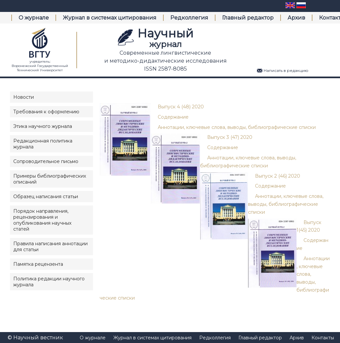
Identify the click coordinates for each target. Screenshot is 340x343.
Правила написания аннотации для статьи (50, 247)
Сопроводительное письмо (45, 161)
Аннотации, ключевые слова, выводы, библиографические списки (237, 127)
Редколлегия (189, 18)
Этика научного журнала (42, 126)
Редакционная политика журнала (42, 144)
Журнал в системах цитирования (109, 18)
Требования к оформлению (46, 112)
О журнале (34, 18)
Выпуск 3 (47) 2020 (229, 137)
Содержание (173, 117)
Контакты (322, 338)
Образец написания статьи (45, 197)
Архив (296, 18)
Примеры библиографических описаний (49, 179)
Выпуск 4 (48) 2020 (181, 107)
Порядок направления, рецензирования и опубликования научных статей (42, 220)
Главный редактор (248, 18)
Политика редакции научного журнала (49, 282)
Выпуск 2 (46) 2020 (277, 176)
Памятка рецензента (38, 264)
